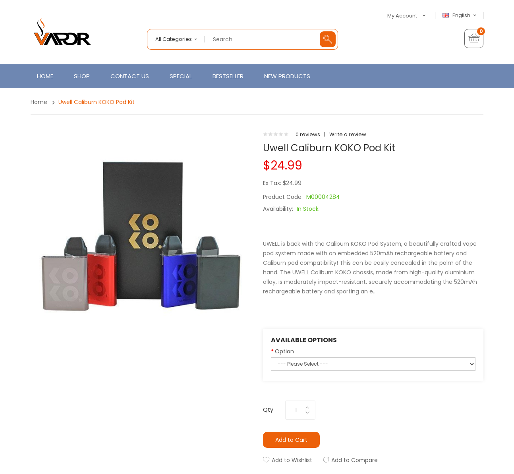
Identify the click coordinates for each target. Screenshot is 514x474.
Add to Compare (354, 460)
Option (284, 351)
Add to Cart (291, 440)
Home (39, 102)
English (460, 15)
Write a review (347, 134)
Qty (268, 410)
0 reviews (308, 134)
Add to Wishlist (292, 460)
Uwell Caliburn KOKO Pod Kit (96, 102)
